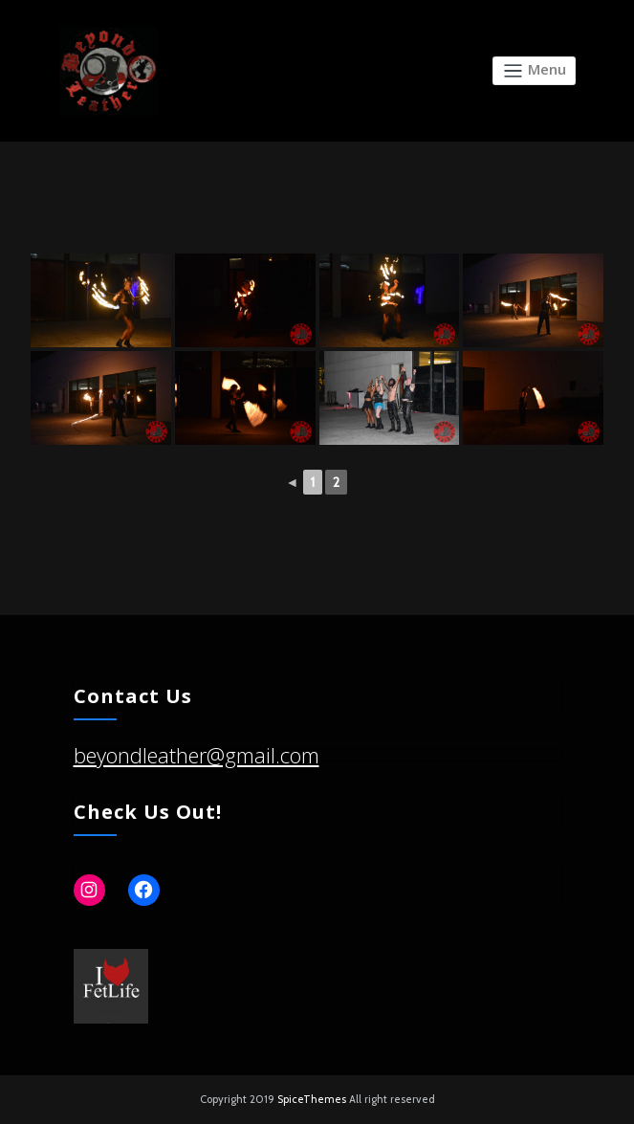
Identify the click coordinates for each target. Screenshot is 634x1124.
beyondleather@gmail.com (196, 754)
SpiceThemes (311, 1099)
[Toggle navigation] (534, 71)
